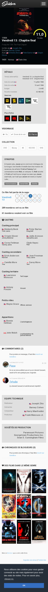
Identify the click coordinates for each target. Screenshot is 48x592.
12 (39, 200)
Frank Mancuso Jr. (34, 415)
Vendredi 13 (6, 198)
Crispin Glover (11, 236)
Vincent (23, 288)
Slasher (34, 184)
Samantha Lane (32, 238)
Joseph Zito (17, 48)
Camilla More (10, 262)
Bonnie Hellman (8, 322)
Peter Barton (28, 53)
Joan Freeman (36, 255)
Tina (3, 264)
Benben (10, 553)
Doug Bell (30, 231)
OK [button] (24, 585)
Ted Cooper (24, 276)
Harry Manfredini (35, 411)
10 (30, 200)
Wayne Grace (12, 304)
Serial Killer (24, 184)
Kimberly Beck (14, 53)
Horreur (11, 60)
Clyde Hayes (32, 243)
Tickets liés (42, 560)
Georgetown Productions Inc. (29, 435)
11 (35, 200)
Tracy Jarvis (31, 257)
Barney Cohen (14, 50)
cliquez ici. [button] (9, 579)
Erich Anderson (11, 255)
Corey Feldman (11, 243)
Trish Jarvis (6, 231)
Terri (28, 264)
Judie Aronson (36, 236)
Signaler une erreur (30, 560)
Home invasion (10, 184)
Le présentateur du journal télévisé (26, 334)
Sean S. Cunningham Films (30, 437)
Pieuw (12, 366)
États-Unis (21, 60)
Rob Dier (5, 257)
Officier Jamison (26, 305)
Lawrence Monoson (10, 276)
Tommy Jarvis (7, 245)
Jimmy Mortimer (7, 238)
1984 (4, 37)
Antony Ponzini (8, 288)
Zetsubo (13, 382)
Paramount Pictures (33, 432)
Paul (28, 245)
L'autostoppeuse (26, 322)
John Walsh (11, 333)
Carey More (34, 262)
